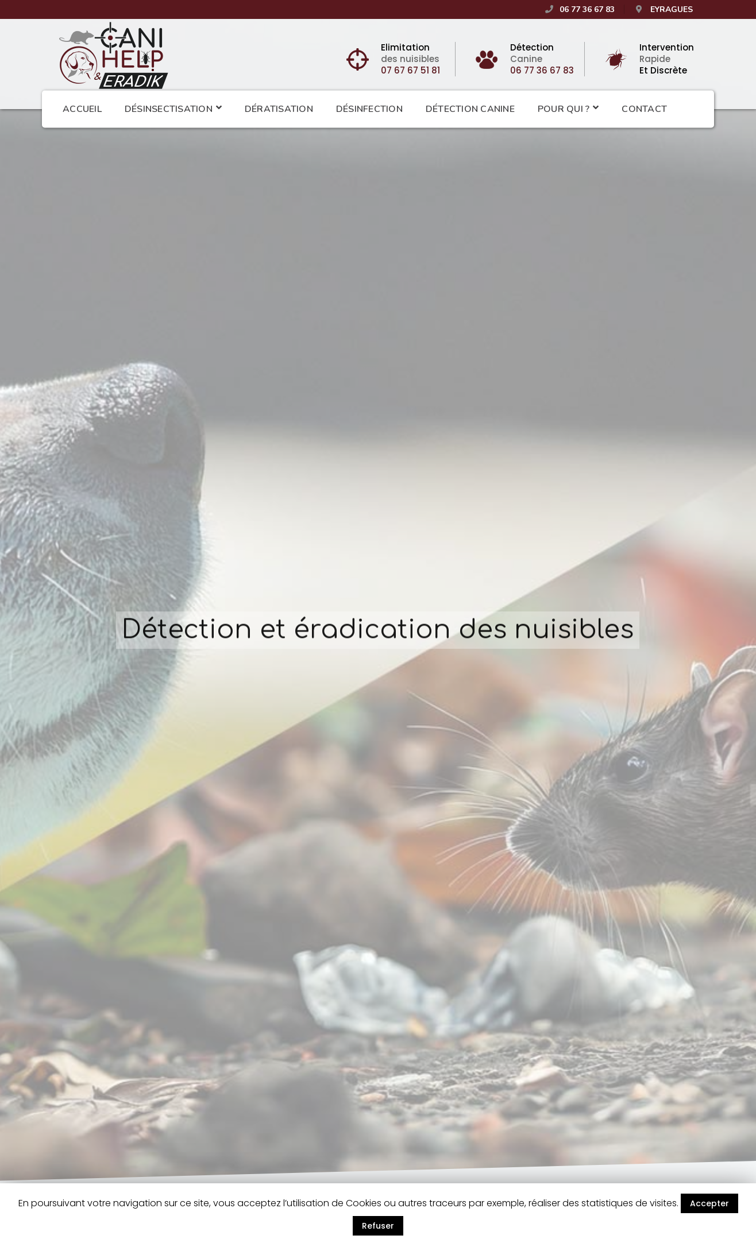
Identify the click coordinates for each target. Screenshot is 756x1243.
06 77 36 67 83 (542, 70)
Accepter (709, 1203)
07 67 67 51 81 (410, 70)
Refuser (378, 1226)
